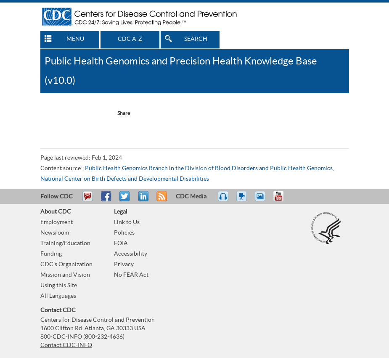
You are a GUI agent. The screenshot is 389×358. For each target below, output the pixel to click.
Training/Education (65, 243)
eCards (262, 200)
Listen (223, 200)
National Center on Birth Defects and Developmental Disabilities (124, 179)
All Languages (58, 296)
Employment (56, 222)
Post (142, 200)
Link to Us (127, 222)
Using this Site (58, 286)
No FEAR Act (131, 275)
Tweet (125, 200)
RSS (160, 200)
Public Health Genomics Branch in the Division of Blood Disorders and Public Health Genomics (209, 168)
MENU (75, 39)
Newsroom (54, 233)
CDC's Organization (66, 264)
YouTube (282, 200)
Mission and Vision (65, 275)
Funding (51, 254)
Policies (124, 233)
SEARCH (195, 39)
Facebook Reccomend (58, 113)
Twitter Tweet (92, 113)
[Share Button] (119, 113)
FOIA (121, 243)
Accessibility (130, 254)
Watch (242, 200)
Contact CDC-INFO (66, 345)
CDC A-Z (130, 39)
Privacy (124, 264)
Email (87, 200)
